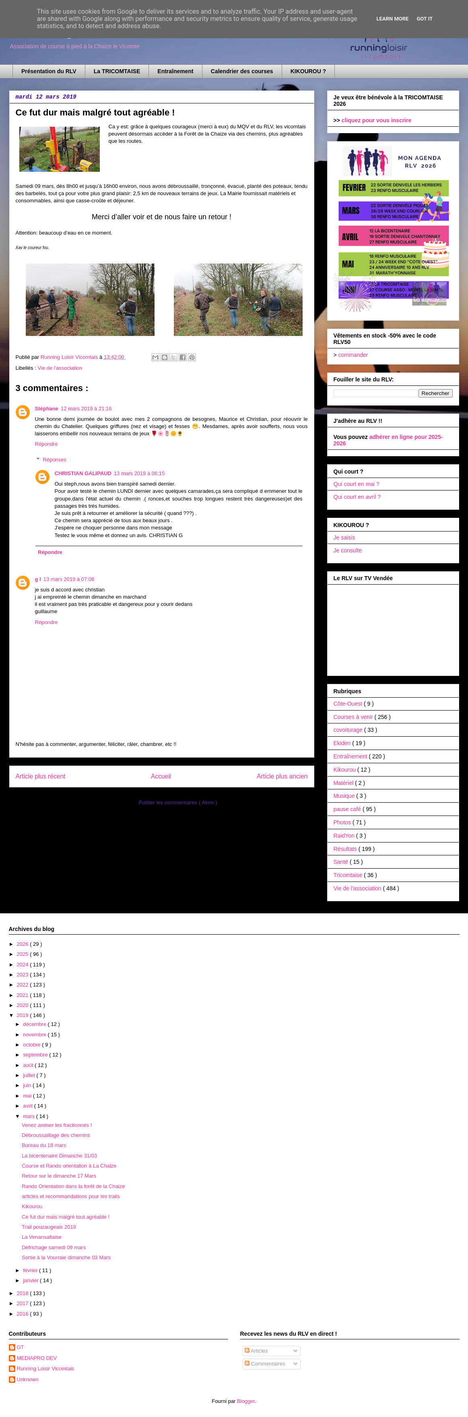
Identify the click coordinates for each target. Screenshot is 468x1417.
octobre (32, 1045)
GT (20, 1347)
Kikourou (345, 769)
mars (29, 1116)
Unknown (28, 1379)
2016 (23, 1314)
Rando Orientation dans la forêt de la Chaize (73, 1186)
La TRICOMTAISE (117, 71)
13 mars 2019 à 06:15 (139, 473)
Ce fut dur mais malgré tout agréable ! (65, 1217)
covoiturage (349, 730)
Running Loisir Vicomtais (45, 1369)
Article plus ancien (282, 776)
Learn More (393, 19)
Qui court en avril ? (357, 497)
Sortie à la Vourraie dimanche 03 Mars (66, 1257)
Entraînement (175, 71)
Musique (345, 796)
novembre (35, 1035)
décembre (35, 1024)
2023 (23, 975)
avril (28, 1106)
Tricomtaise (349, 875)
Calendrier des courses (242, 71)
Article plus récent (41, 776)
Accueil (161, 776)
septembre (36, 1055)
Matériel (344, 783)
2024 (23, 965)
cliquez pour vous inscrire (377, 120)
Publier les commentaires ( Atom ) (177, 802)
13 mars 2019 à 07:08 (68, 579)
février (31, 1270)
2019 (23, 1015)
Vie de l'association (59, 368)
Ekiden (343, 743)
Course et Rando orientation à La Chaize (69, 1166)
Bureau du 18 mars (44, 1145)
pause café (348, 809)
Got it (424, 19)
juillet (29, 1075)
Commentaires (265, 1364)
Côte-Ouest (349, 703)
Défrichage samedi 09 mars (54, 1247)
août (29, 1065)
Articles (256, 1351)
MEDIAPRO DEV (37, 1358)
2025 (23, 954)
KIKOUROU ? (308, 71)
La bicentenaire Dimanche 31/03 (59, 1156)
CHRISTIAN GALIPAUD (83, 473)
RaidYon (345, 835)
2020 (23, 1005)
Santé (342, 862)
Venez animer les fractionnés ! (57, 1125)
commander (353, 355)
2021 (23, 995)
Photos (343, 822)
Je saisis (344, 537)
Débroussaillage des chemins (56, 1135)
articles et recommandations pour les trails (71, 1196)
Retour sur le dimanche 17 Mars (59, 1176)
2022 (23, 985)
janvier (31, 1280)
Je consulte (348, 550)
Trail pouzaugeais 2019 (49, 1227)
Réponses (54, 460)
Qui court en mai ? (356, 484)
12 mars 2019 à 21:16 (86, 409)
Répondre (46, 444)
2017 (23, 1303)
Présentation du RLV (48, 71)
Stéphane (47, 409)
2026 (23, 944)
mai (28, 1096)
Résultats (346, 849)
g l (38, 579)
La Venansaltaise (42, 1237)
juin (28, 1085)
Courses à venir (354, 717)
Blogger (246, 1401)
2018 (23, 1293)
